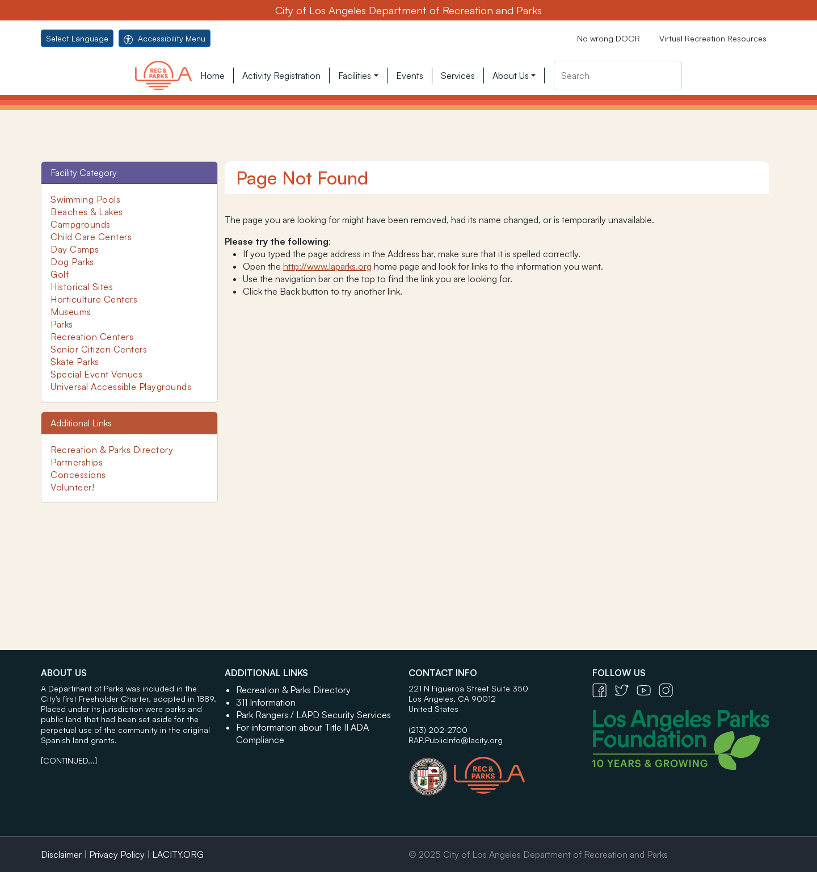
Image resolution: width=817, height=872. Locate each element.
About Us (510, 75)
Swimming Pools (85, 199)
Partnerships (76, 462)
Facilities (354, 75)
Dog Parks (72, 261)
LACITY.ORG (178, 854)
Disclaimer (61, 854)
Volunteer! (72, 487)
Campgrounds (80, 224)
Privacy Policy (117, 854)
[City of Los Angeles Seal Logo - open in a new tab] (431, 770)
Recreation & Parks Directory (111, 449)
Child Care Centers (91, 236)
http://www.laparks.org (327, 266)
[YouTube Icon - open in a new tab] (648, 689)
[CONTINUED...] (69, 760)
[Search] (618, 75)
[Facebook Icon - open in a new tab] (603, 689)
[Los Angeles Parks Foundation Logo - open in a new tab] (683, 738)
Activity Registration (281, 75)
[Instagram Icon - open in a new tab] (669, 689)
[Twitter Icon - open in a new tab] (625, 689)
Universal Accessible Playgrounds (120, 386)
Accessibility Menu (164, 38)
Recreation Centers (91, 336)
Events (409, 75)
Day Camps (74, 249)
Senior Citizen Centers (98, 349)
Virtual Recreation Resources (713, 38)
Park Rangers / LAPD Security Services (313, 714)
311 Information (266, 702)
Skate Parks (74, 361)
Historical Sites (81, 286)
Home (212, 75)
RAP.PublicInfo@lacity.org (455, 740)
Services (458, 75)
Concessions (78, 474)
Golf (59, 274)
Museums (70, 311)
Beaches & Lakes (86, 211)
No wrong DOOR (608, 38)
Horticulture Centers (93, 299)
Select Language (77, 38)
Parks (61, 324)
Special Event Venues (96, 374)
